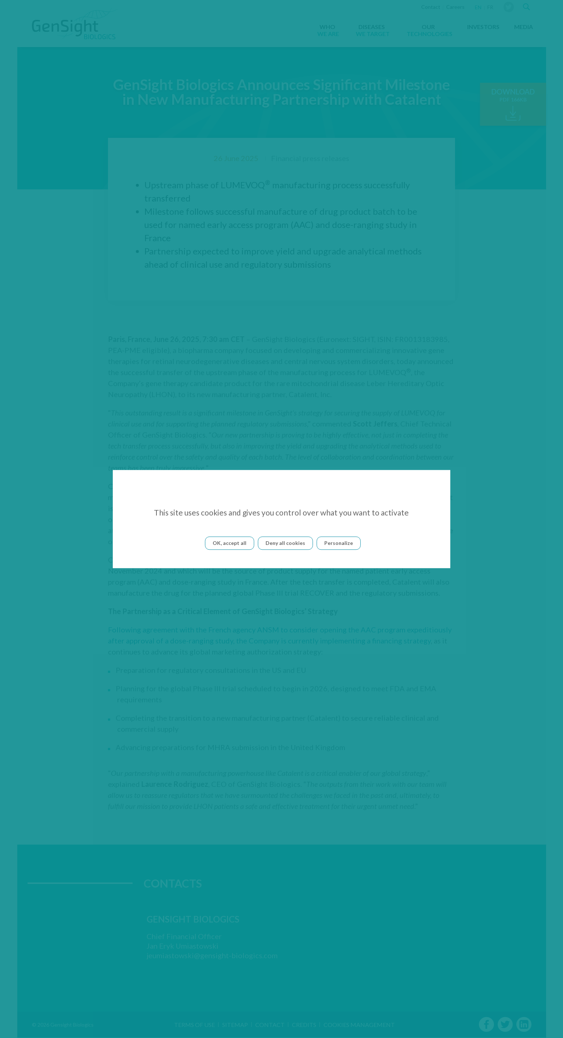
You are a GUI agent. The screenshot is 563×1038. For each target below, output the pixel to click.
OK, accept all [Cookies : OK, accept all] (229, 543)
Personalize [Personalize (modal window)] (338, 543)
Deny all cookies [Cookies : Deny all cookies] (285, 543)
